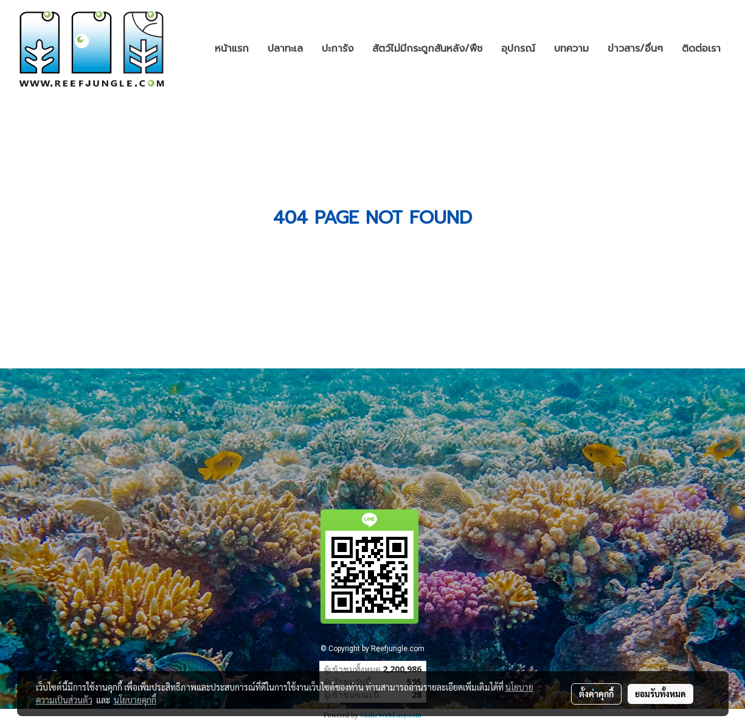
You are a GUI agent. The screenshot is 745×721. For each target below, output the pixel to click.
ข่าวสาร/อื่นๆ (635, 48)
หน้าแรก (232, 48)
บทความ (571, 48)
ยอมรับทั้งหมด (660, 693)
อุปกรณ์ (518, 48)
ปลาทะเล (285, 48)
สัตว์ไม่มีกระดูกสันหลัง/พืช (427, 48)
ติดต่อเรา (701, 48)
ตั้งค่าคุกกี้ (596, 693)
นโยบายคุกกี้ (135, 699)
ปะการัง (337, 48)
